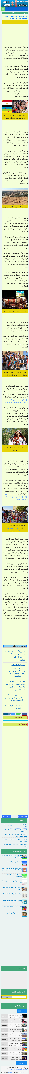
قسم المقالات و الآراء (16, 13)
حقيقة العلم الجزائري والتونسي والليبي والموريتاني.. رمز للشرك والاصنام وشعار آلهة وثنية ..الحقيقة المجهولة (16, 670)
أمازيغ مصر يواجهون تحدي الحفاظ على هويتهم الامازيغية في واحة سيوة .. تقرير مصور (16, 17)
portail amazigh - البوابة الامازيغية (19, 1069)
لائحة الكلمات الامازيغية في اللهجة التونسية (12, 906)
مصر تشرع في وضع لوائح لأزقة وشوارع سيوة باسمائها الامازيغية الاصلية (15, 496)
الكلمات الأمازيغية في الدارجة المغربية (13, 861)
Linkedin (6, 714)
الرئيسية (26, 13)
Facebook (24, 714)
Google (22, 1072)
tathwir (10, 1072)
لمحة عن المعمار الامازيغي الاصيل (14, 913)
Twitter (13, 714)
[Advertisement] (15, 35)
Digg (10, 714)
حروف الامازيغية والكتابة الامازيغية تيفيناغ (12, 893)
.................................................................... (18, 828)
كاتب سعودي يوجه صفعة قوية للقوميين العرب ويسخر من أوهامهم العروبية (15, 697)
